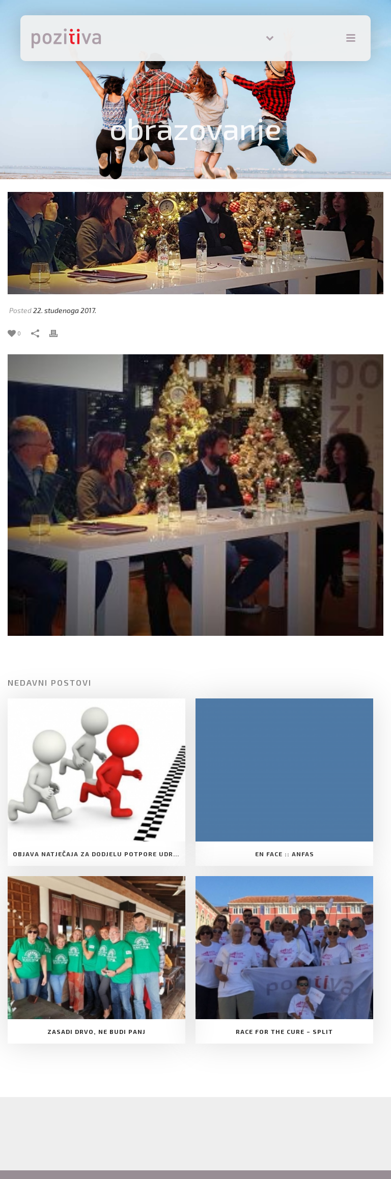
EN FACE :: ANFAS (284, 853)
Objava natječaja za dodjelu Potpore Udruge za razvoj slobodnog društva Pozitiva (99, 853)
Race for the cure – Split (284, 1031)
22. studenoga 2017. (64, 310)
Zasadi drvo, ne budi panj (96, 1031)
